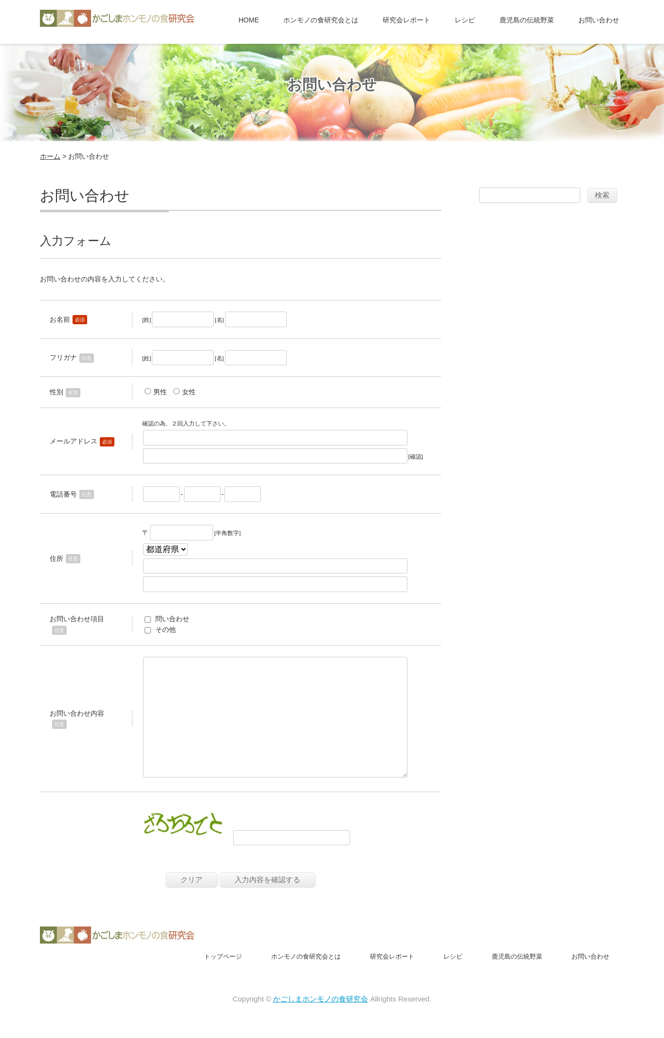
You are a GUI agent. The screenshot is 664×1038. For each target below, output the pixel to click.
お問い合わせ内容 (77, 725)
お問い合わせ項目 (77, 619)
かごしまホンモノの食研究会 (320, 1022)
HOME (249, 20)
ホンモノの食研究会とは (320, 20)
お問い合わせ (598, 20)
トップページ (223, 979)
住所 (56, 558)
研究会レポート (406, 20)
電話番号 (63, 494)
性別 (56, 392)
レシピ (465, 20)
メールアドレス (73, 441)
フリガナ (63, 357)
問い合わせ (172, 619)
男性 (160, 392)
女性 (189, 392)
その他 (165, 629)
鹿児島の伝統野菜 (526, 20)
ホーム (50, 156)
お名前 (60, 319)
